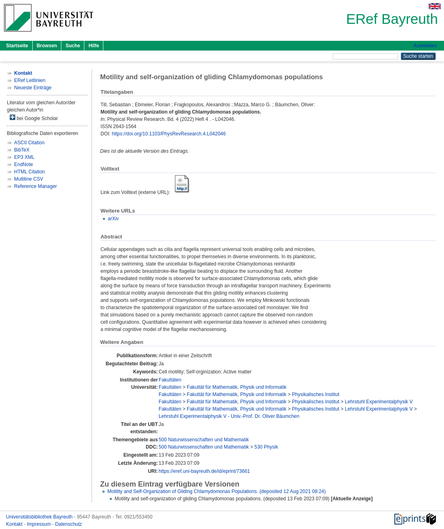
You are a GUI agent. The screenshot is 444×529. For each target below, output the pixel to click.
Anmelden (425, 45)
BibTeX (21, 150)
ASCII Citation (29, 142)
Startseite (17, 45)
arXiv (113, 218)
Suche (72, 45)
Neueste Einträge (33, 88)
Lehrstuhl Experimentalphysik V (379, 402)
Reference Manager (35, 186)
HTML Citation (29, 172)
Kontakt (15, 524)
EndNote (23, 164)
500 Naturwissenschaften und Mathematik (204, 440)
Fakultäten (170, 380)
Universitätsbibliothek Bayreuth (40, 517)
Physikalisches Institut (315, 394)
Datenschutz (68, 524)
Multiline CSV (28, 179)
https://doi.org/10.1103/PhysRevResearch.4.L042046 (169, 134)
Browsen (47, 45)
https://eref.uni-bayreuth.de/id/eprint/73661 (204, 471)
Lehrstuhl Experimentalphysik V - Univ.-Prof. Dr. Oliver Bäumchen (229, 416)
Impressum (39, 524)
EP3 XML (24, 157)
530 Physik (266, 447)
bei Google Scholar (34, 117)
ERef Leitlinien (29, 80)
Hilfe (93, 45)
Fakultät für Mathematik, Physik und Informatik (237, 387)
